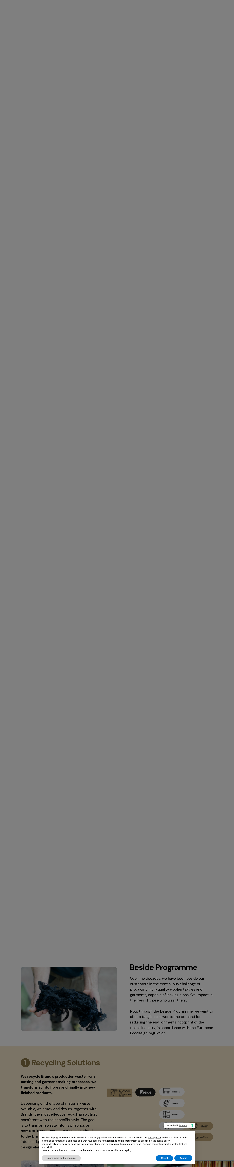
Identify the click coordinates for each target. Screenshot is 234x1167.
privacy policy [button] (154, 1137)
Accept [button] (183, 1158)
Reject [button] (164, 1158)
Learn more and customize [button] (61, 1158)
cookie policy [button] (163, 1141)
